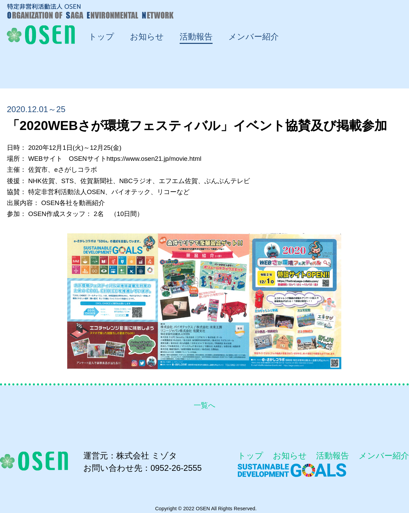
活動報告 (332, 456)
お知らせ (290, 456)
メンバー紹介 (384, 456)
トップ (250, 456)
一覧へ (205, 405)
